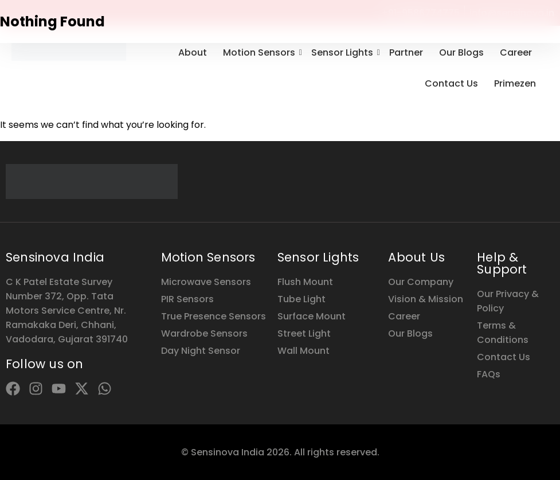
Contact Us (451, 83)
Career (516, 52)
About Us (416, 257)
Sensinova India (55, 257)
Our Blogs (461, 52)
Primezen (515, 83)
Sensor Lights (344, 52)
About (192, 52)
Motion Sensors (261, 52)
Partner (406, 52)
